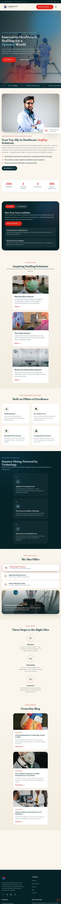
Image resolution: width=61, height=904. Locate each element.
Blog (33, 889)
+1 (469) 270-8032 (7, 1)
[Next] (57, 78)
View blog (19, 824)
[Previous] (53, 78)
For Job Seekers (21, 206)
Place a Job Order (44, 7)
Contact (34, 892)
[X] (58, 1)
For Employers (35, 883)
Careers (34, 886)
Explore (18, 309)
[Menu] (56, 7)
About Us (34, 880)
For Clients (10, 206)
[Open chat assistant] (56, 899)
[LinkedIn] (55, 1)
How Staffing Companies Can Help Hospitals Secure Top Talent (27, 777)
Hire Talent (8, 59)
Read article (19, 749)
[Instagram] (51, 1)
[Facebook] (48, 1)
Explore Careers (25, 59)
